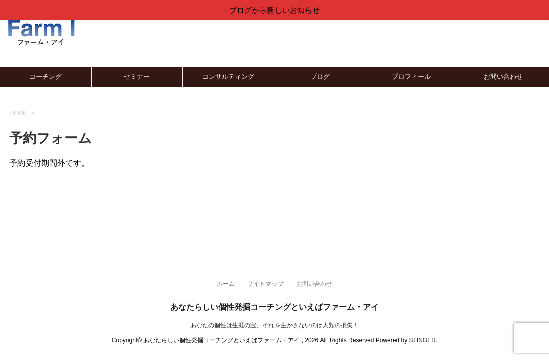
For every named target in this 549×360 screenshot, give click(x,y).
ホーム (226, 284)
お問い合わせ (503, 76)
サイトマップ (265, 284)
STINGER (422, 340)
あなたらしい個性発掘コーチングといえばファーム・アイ (274, 307)
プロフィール (411, 76)
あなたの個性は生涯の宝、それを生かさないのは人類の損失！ (274, 325)
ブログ (320, 76)
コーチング (45, 76)
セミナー (137, 76)
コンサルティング (228, 76)
